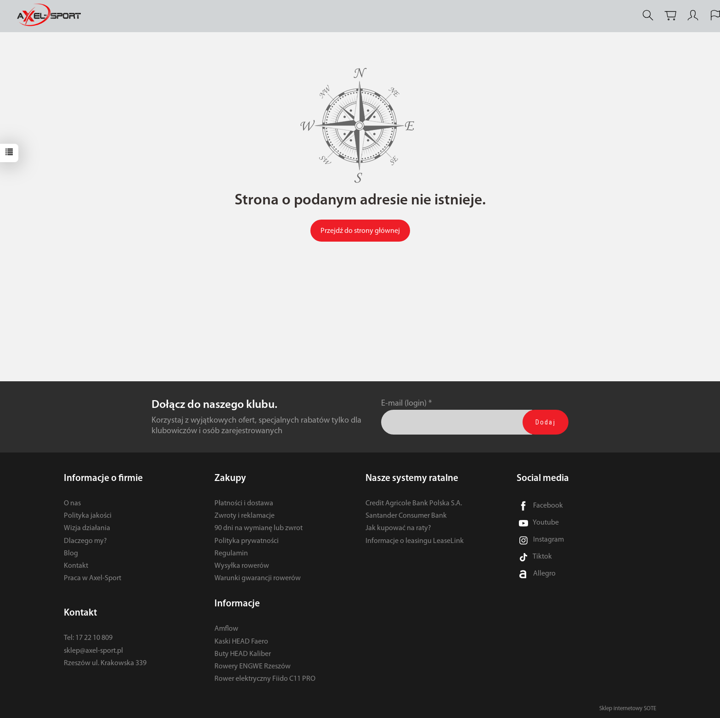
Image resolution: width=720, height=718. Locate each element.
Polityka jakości (88, 516)
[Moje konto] (692, 15)
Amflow (226, 629)
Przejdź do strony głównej (360, 231)
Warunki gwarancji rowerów (257, 578)
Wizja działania (87, 528)
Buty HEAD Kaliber (242, 654)
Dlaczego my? (85, 541)
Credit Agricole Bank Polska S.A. (414, 503)
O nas (72, 503)
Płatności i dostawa (243, 503)
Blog (71, 553)
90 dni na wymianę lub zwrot (258, 528)
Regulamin (231, 553)
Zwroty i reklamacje (244, 516)
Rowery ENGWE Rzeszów (252, 666)
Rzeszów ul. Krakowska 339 (105, 663)
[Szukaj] (647, 15)
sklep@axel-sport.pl (93, 651)
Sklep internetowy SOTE (627, 709)
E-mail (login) (404, 403)
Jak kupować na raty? (398, 528)
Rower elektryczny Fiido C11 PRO (264, 679)
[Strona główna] (51, 15)
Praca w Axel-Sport (92, 578)
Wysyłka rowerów (241, 566)
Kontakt (76, 566)
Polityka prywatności (246, 541)
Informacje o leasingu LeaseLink (415, 541)
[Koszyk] (670, 15)
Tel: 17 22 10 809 (88, 638)
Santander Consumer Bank (406, 516)
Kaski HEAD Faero (241, 641)
